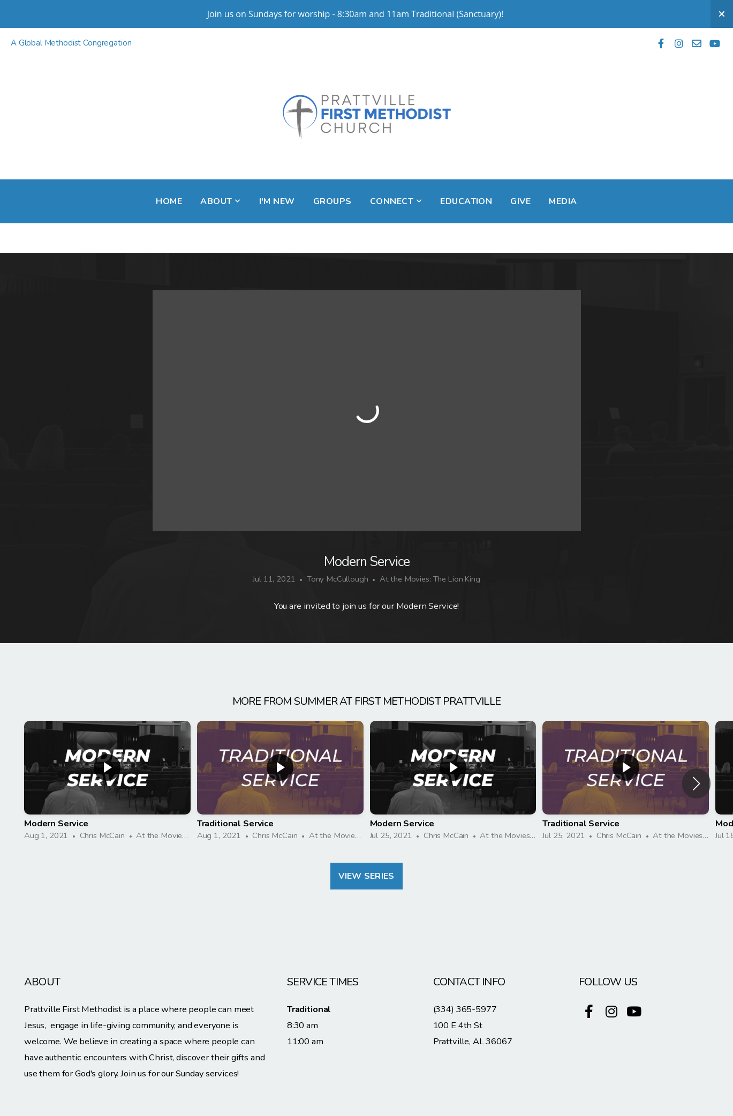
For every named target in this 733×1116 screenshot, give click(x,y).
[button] (696, 783)
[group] (107, 784)
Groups (332, 201)
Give (520, 201)
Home (169, 201)
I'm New (277, 201)
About (220, 201)
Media (563, 201)
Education (466, 201)
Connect (396, 201)
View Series (366, 876)
